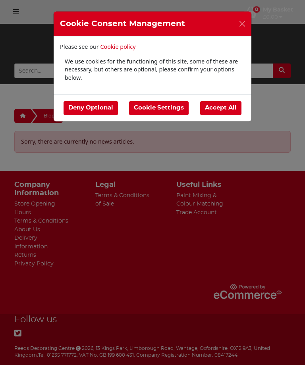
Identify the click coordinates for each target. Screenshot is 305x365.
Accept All (221, 108)
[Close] (242, 24)
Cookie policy (118, 46)
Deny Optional (90, 108)
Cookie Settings (159, 108)
